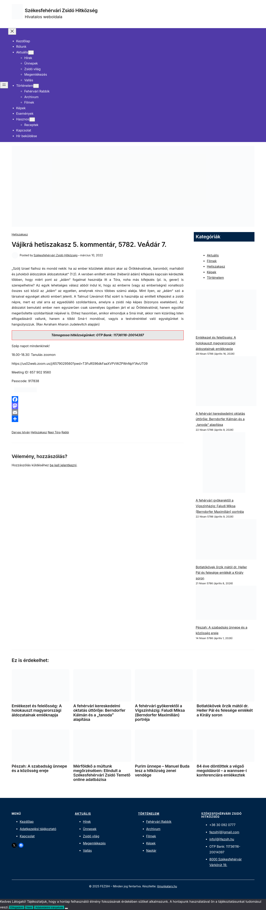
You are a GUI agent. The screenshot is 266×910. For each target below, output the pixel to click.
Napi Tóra (54, 432)
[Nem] (66, 908)
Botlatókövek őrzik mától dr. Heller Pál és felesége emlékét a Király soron (221, 572)
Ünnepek (89, 829)
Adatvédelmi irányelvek (49, 907)
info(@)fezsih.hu (221, 839)
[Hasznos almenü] (32, 119)
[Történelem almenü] (36, 86)
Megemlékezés (94, 843)
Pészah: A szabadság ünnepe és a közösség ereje (39, 768)
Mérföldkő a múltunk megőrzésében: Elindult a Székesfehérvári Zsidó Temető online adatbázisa (101, 773)
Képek (211, 272)
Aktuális (213, 255)
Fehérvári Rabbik (159, 822)
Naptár (151, 851)
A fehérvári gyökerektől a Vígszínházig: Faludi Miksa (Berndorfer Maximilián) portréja (220, 505)
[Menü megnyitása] (4, 85)
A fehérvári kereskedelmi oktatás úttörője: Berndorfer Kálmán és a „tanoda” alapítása (220, 419)
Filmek (212, 261)
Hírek (87, 822)
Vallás (87, 851)
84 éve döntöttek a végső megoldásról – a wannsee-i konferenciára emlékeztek (222, 770)
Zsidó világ (91, 836)
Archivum (153, 829)
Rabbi (65, 432)
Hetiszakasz (20, 234)
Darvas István (21, 432)
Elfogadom (16, 907)
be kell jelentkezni (63, 465)
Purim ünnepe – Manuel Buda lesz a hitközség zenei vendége (162, 770)
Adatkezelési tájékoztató (38, 829)
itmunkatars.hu (167, 886)
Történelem (215, 278)
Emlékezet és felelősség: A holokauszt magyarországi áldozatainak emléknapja (216, 343)
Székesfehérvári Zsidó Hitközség (61, 10)
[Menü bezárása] (12, 31)
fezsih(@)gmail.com (224, 832)
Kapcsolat (27, 836)
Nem (29, 907)
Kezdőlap (27, 822)
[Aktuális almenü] (31, 52)
